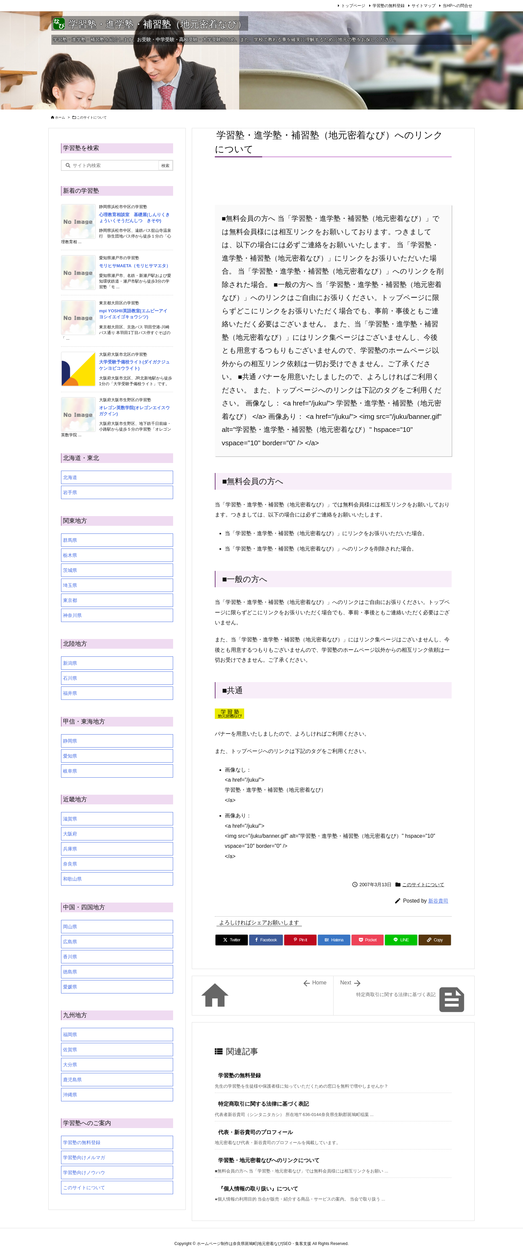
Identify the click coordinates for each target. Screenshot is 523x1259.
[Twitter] (231, 940)
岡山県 (70, 926)
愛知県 (70, 756)
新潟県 (70, 663)
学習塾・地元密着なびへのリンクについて (269, 1160)
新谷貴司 (438, 901)
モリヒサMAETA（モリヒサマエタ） (134, 265)
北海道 (70, 477)
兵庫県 (70, 848)
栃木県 (70, 555)
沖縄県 (70, 1094)
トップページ (353, 5)
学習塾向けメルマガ (84, 1157)
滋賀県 (70, 818)
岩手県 (70, 492)
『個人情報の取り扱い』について (258, 1189)
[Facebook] (266, 940)
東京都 (70, 600)
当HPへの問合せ (457, 5)
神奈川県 (72, 615)
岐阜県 (70, 771)
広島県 (70, 941)
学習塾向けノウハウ (84, 1172)
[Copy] (435, 940)
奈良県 (70, 864)
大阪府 (70, 833)
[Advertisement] (254, 182)
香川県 (70, 956)
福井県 (70, 693)
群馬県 (70, 540)
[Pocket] (368, 940)
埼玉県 (70, 585)
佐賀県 (70, 1049)
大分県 (70, 1064)
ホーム (60, 117)
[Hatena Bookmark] (334, 940)
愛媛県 (70, 986)
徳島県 (70, 971)
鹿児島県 (72, 1079)
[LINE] (401, 940)
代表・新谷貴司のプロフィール (255, 1132)
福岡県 (70, 1034)
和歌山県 (72, 879)
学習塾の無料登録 (389, 5)
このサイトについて (92, 117)
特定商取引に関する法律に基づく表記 (263, 1104)
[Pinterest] (300, 940)
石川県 (70, 678)
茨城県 (70, 570)
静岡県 (70, 741)
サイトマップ (424, 5)
